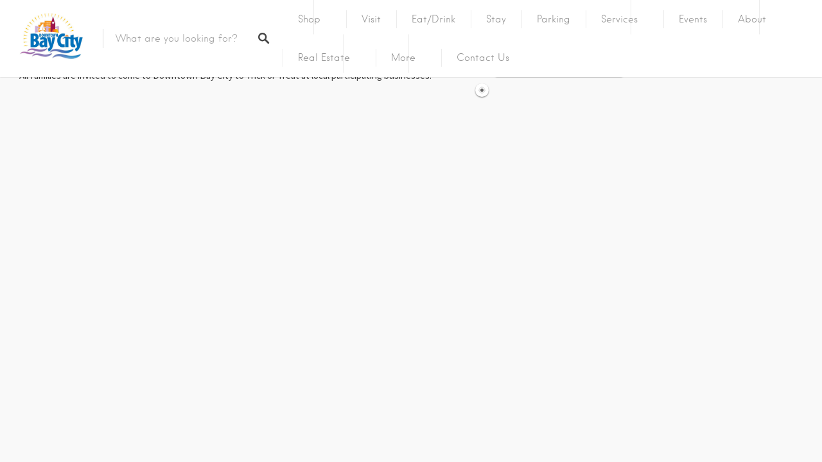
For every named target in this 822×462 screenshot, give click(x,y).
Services (619, 19)
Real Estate (324, 58)
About (752, 19)
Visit (371, 19)
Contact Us (483, 58)
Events (693, 19)
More (403, 58)
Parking (553, 19)
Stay (496, 19)
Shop (309, 19)
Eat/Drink (433, 19)
